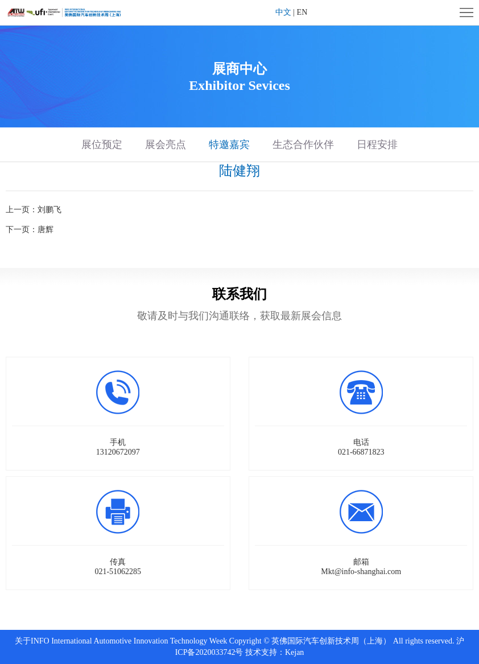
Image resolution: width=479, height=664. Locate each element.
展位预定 (101, 144)
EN (302, 12)
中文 (283, 12)
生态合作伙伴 (303, 144)
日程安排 (377, 144)
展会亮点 (165, 144)
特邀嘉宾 (229, 144)
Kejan (294, 652)
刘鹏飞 (49, 209)
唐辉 (45, 229)
